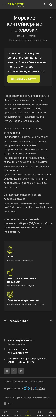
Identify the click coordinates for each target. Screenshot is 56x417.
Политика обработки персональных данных (27, 397)
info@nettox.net (17, 349)
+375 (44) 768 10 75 (20, 340)
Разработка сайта (24, 388)
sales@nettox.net (18, 352)
